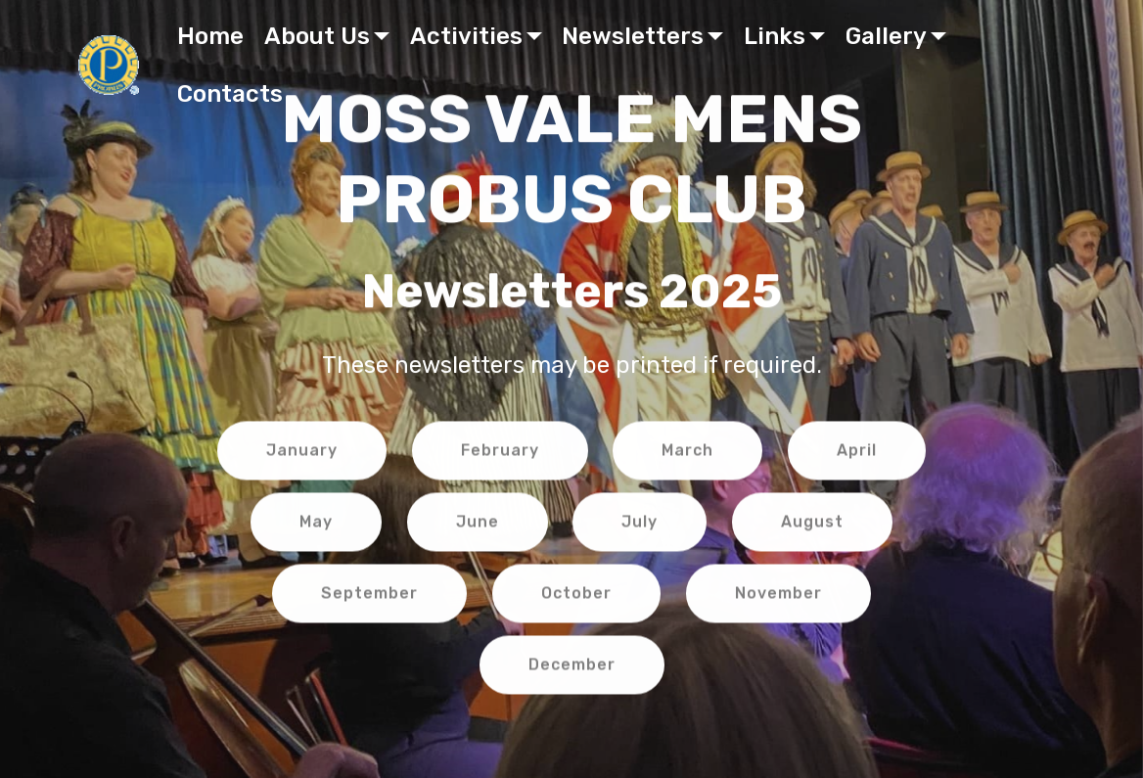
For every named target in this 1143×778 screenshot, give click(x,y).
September (369, 596)
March (687, 453)
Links (774, 36)
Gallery (886, 36)
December (572, 668)
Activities (466, 36)
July (639, 525)
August (812, 525)
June (477, 525)
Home (210, 36)
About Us (317, 36)
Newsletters (633, 36)
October (576, 596)
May (316, 525)
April (857, 453)
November (778, 596)
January (302, 453)
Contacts (230, 94)
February (500, 453)
